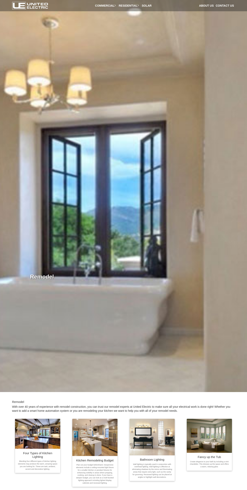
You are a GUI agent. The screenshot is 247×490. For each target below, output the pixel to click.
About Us (206, 5)
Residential (129, 5)
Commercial (106, 5)
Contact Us (225, 5)
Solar (147, 5)
